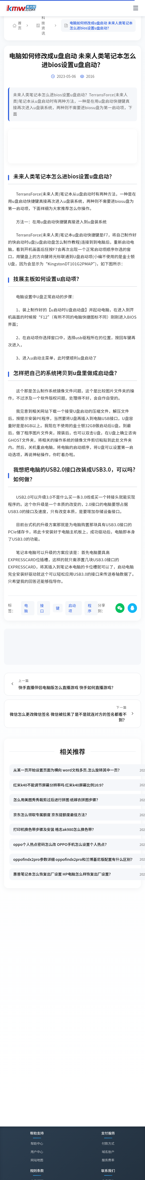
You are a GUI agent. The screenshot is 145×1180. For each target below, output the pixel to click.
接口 (42, 607)
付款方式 (108, 1143)
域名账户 (108, 1152)
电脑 (26, 607)
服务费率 (108, 1160)
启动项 (72, 607)
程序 (90, 607)
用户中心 (36, 1152)
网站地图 (36, 1160)
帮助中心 (36, 1143)
